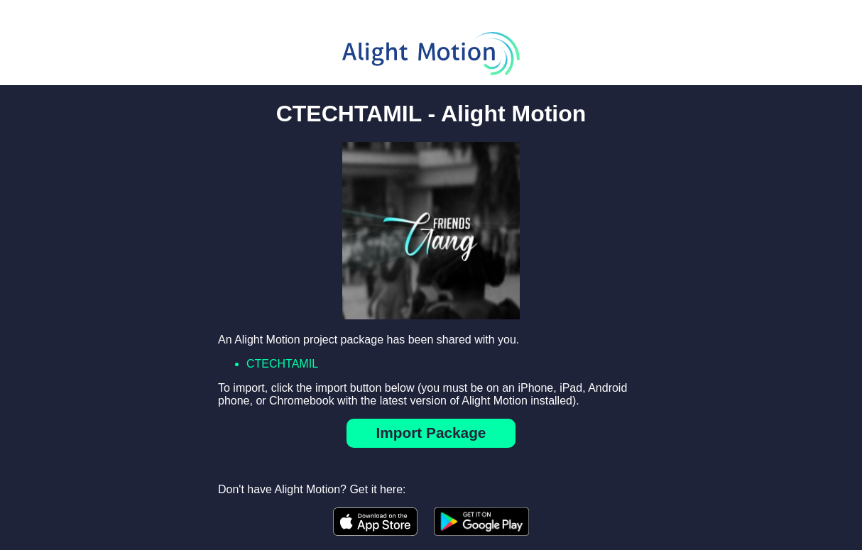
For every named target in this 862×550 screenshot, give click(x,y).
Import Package (431, 432)
